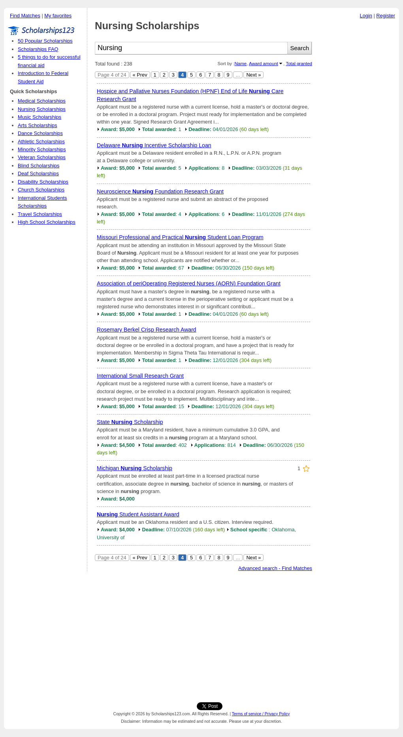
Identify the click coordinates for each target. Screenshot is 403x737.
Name (240, 63)
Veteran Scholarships (42, 157)
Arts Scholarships (37, 125)
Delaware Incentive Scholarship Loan (154, 145)
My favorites (58, 16)
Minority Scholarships (42, 149)
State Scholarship (130, 422)
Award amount (263, 63)
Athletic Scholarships (41, 141)
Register (385, 16)
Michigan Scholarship (134, 468)
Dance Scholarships (40, 133)
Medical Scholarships (42, 101)
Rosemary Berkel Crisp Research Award (146, 329)
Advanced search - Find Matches (275, 568)
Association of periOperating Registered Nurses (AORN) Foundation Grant (189, 283)
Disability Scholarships (43, 182)
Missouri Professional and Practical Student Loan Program (180, 237)
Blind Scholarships (38, 166)
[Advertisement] (357, 141)
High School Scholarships (46, 222)
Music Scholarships (39, 117)
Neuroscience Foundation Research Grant (160, 191)
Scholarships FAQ (38, 49)
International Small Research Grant (140, 376)
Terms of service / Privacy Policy (261, 714)
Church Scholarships (41, 190)
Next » (253, 75)
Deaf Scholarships (38, 173)
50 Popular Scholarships (45, 41)
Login (366, 16)
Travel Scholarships (40, 214)
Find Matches (25, 16)
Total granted (299, 63)
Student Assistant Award (138, 514)
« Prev (140, 75)
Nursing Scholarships (42, 109)
